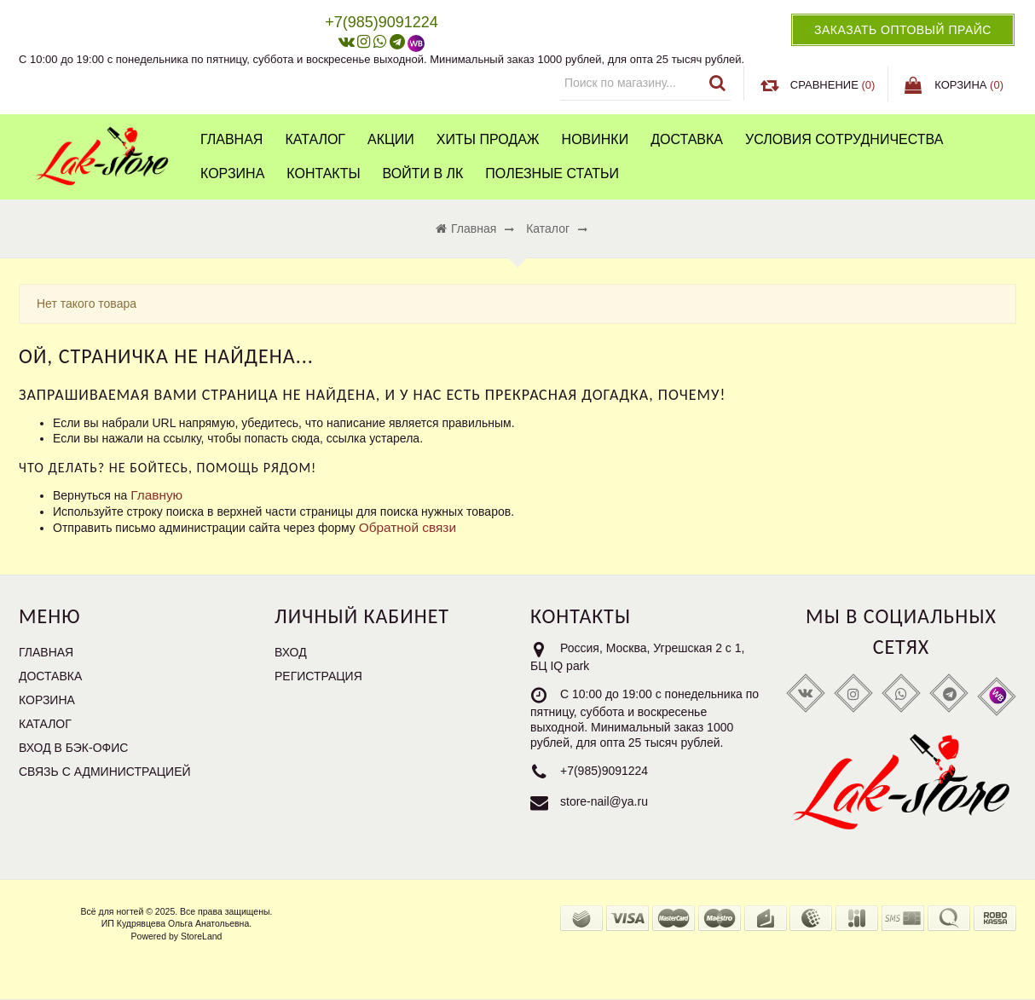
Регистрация (318, 676)
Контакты (323, 173)
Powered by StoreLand (177, 936)
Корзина (232, 173)
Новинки (595, 139)
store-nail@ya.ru (604, 801)
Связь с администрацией (105, 771)
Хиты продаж (488, 139)
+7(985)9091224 (604, 770)
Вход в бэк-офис (73, 747)
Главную (156, 495)
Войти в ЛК (423, 173)
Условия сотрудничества (844, 139)
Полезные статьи (552, 173)
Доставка (686, 139)
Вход (291, 652)
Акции (390, 139)
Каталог (315, 139)
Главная (231, 139)
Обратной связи (407, 527)
